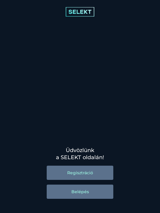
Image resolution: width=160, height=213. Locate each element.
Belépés (80, 191)
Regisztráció (80, 172)
